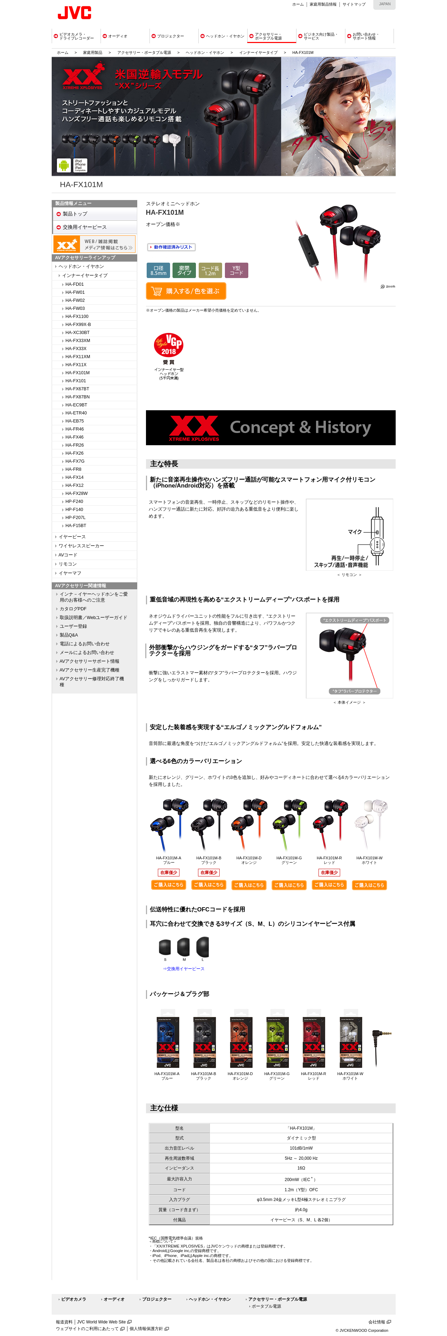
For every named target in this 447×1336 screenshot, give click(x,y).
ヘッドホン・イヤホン (205, 52)
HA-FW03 (75, 308)
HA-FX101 (76, 380)
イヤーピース (72, 536)
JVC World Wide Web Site (101, 1322)
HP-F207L (76, 517)
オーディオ (114, 1299)
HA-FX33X (76, 348)
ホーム (298, 4)
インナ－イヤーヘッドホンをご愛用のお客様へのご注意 (94, 597)
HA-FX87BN (78, 397)
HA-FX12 (75, 485)
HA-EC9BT (76, 405)
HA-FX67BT (77, 388)
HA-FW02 (75, 300)
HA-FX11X (76, 364)
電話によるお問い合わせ (85, 643)
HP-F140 (74, 509)
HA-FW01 (75, 292)
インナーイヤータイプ (258, 52)
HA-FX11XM (78, 356)
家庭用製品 (92, 52)
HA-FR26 (75, 445)
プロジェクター (156, 1299)
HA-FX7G (75, 461)
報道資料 (64, 1322)
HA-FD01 (75, 284)
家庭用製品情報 (323, 4)
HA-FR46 (75, 429)
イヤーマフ (70, 573)
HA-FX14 (75, 477)
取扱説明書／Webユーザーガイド (94, 617)
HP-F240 (74, 501)
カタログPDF (73, 608)
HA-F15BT (76, 525)
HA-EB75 (75, 421)
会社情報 (376, 1322)
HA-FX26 (75, 453)
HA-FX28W (77, 493)
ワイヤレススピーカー (81, 545)
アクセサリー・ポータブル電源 (144, 52)
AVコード (68, 555)
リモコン (68, 564)
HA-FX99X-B (78, 324)
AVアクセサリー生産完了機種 (90, 670)
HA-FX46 (75, 437)
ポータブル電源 (266, 1306)
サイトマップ (354, 4)
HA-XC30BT (78, 332)
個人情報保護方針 (146, 1328)
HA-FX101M (78, 372)
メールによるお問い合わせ (87, 652)
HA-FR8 (73, 469)
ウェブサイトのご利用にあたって (87, 1328)
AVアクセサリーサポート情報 (90, 661)
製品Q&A (69, 635)
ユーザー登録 (73, 626)
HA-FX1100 (77, 316)
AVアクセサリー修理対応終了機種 (92, 681)
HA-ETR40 (76, 413)
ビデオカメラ (73, 1299)
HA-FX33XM (78, 340)
